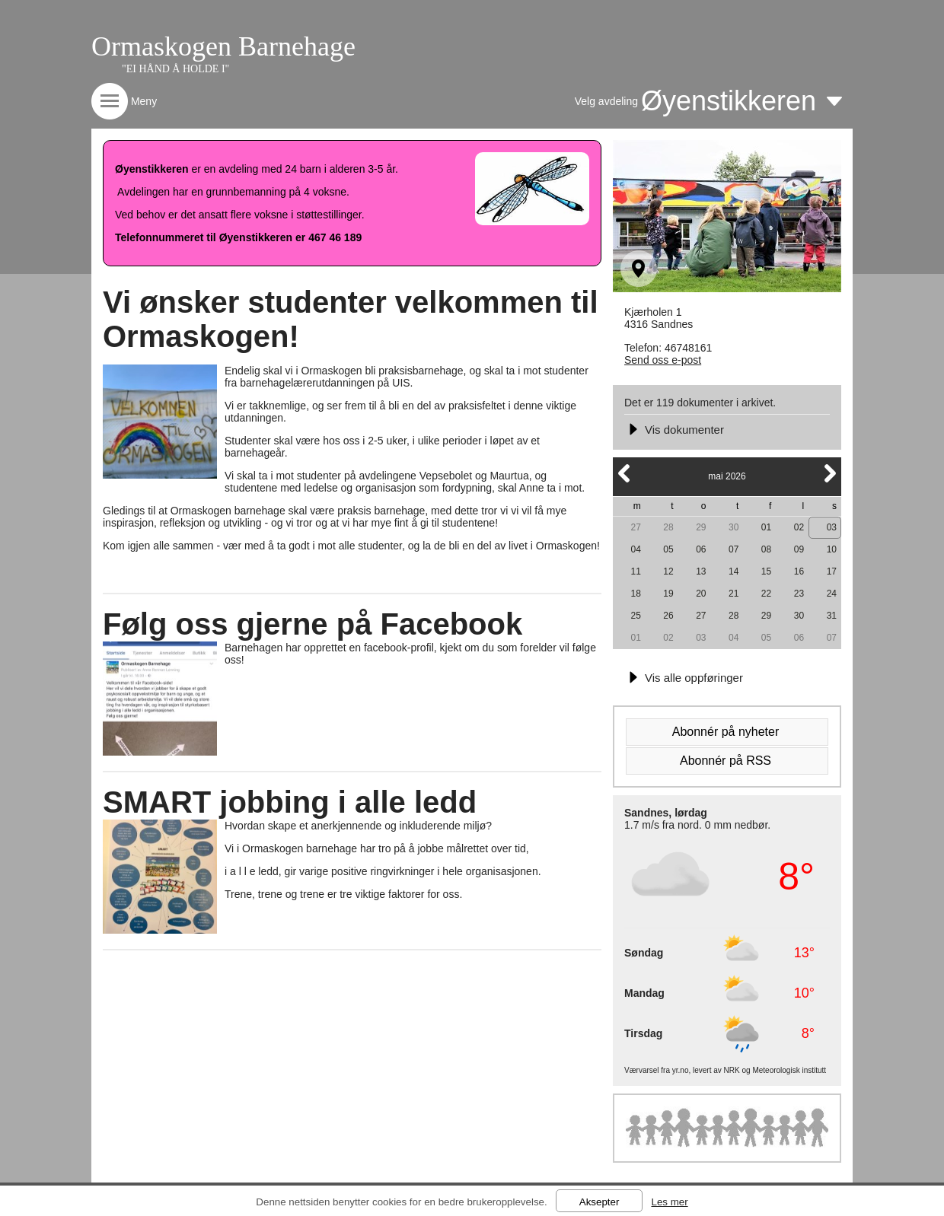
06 (701, 549)
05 (668, 549)
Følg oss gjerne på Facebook (312, 624)
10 (832, 549)
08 (766, 549)
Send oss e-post (662, 360)
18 (635, 593)
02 (799, 527)
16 (799, 571)
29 (701, 527)
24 (832, 593)
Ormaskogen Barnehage (223, 46)
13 (701, 571)
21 (733, 593)
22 (766, 593)
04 (635, 549)
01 (766, 527)
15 (766, 571)
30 (733, 527)
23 (799, 593)
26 (668, 615)
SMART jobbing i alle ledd (290, 802)
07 (733, 549)
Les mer (669, 1202)
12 (668, 571)
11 (635, 571)
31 (832, 615)
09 (799, 549)
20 (701, 593)
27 (635, 527)
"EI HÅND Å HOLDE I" (175, 69)
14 (733, 571)
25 (635, 615)
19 (668, 593)
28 (668, 527)
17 (832, 571)
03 (832, 527)
